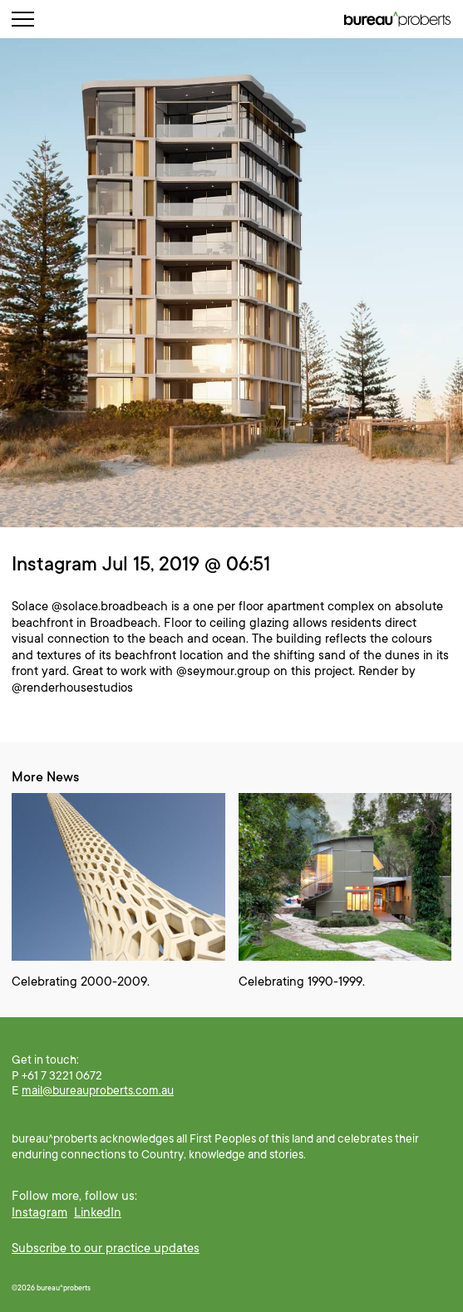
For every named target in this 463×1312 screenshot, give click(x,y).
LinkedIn (97, 1212)
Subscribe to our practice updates (105, 1248)
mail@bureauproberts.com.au (98, 1090)
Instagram (39, 1212)
